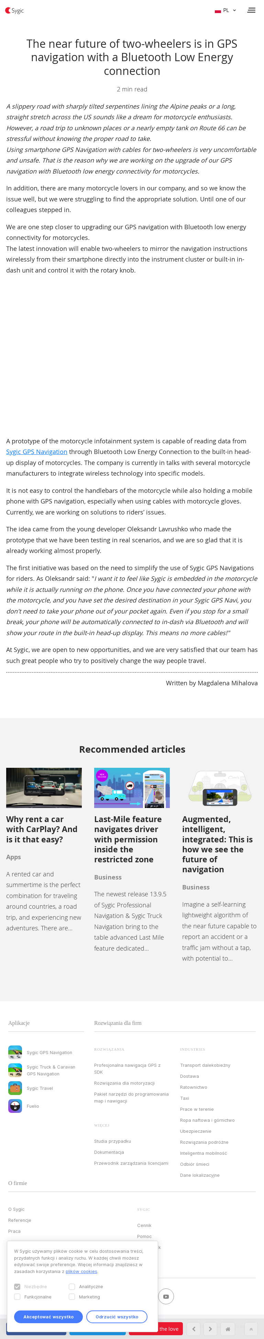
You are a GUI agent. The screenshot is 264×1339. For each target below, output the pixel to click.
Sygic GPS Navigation (36, 451)
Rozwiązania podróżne (204, 1142)
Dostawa (189, 1076)
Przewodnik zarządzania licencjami (131, 1163)
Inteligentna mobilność (203, 1153)
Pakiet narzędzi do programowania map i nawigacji (131, 1097)
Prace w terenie (197, 1109)
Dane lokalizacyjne (200, 1175)
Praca (14, 1231)
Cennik (144, 1225)
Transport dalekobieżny (205, 1065)
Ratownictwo (193, 1087)
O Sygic (16, 1209)
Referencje (19, 1220)
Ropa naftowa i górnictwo (207, 1120)
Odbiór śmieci (194, 1164)
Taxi (184, 1098)
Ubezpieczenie (195, 1131)
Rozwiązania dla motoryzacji (124, 1083)
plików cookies (81, 1271)
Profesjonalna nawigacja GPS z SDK (127, 1068)
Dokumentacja (109, 1152)
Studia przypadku (112, 1141)
